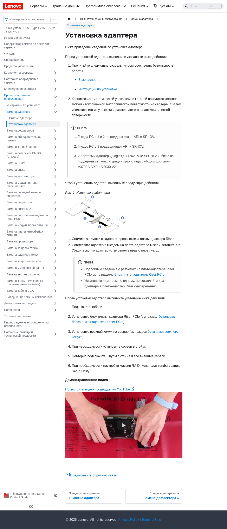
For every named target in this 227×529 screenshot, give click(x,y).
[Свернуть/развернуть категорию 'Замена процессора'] (55, 241)
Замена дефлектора (20, 130)
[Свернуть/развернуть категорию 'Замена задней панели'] (55, 147)
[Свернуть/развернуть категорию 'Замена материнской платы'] (55, 268)
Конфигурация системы (20, 89)
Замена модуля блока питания (27, 225)
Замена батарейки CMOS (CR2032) (24, 155)
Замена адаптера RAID (22, 254)
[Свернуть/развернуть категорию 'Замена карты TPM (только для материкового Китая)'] (55, 283)
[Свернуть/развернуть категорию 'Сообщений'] (55, 310)
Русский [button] (162, 6)
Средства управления (18, 66)
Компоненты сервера (18, 72)
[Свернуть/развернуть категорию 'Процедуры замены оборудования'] (55, 97)
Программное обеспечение (105, 6)
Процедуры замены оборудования (17, 97)
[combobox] (10, 19)
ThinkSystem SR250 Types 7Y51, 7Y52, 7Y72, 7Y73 (30, 29)
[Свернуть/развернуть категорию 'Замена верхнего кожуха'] (55, 274)
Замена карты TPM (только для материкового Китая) (25, 282)
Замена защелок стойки (23, 248)
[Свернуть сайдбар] (31, 506)
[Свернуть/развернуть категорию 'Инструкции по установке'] (55, 105)
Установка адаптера (22, 124)
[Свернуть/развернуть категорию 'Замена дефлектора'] (55, 130)
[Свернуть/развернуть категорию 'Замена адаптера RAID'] (55, 255)
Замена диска (16, 169)
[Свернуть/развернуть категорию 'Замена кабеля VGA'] (55, 291)
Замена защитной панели (24, 261)
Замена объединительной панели (24, 138)
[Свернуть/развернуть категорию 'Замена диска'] (55, 170)
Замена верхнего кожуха (23, 274)
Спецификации (14, 59)
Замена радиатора (19, 202)
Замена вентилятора (20, 176)
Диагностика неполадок (20, 303)
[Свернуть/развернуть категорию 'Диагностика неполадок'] (55, 303)
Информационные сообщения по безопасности (26, 324)
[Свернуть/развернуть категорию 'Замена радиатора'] (55, 202)
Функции (9, 53)
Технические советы (17, 316)
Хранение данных (66, 6)
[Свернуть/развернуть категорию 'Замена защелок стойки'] (55, 248)
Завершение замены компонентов (29, 297)
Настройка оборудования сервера (21, 80)
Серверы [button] (37, 6)
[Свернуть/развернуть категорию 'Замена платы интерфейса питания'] (55, 233)
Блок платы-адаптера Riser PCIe (139, 274)
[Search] (203, 6)
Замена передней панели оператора (24, 194)
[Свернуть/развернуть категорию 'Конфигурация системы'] (55, 89)
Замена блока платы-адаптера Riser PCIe (27, 217)
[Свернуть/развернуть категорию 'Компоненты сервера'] (55, 72)
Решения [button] (138, 6)
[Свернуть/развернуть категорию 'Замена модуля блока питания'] (55, 225)
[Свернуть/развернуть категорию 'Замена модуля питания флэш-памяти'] (55, 184)
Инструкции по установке (23, 105)
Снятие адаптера (20, 118)
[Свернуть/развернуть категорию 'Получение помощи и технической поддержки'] (55, 334)
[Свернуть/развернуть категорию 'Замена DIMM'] (55, 163)
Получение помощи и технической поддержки (20, 333)
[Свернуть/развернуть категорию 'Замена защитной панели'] (55, 261)
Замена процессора (20, 241)
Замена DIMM (16, 163)
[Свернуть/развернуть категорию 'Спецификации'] (55, 60)
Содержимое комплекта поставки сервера (26, 45)
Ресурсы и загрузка (17, 37)
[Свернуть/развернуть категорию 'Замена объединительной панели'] (55, 139)
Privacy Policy (128, 519)
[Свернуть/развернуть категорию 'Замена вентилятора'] (55, 176)
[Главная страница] (69, 19)
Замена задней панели (22, 146)
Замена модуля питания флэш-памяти (23, 184)
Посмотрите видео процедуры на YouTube (99, 389)
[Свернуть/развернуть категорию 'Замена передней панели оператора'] (55, 194)
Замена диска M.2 (19, 208)
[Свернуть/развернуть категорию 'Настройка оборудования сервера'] (55, 81)
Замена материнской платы (25, 267)
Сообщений (12, 310)
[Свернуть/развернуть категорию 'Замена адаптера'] (55, 112)
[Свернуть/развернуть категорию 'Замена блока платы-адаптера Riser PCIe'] (55, 217)
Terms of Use (151, 519)
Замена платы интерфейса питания (25, 233)
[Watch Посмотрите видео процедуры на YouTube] (124, 425)
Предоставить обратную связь (91, 475)
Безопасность (88, 79)
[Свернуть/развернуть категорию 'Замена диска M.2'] (55, 209)
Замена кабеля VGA (20, 290)
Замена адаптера (18, 111)
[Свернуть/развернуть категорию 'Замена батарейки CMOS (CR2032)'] (55, 155)
